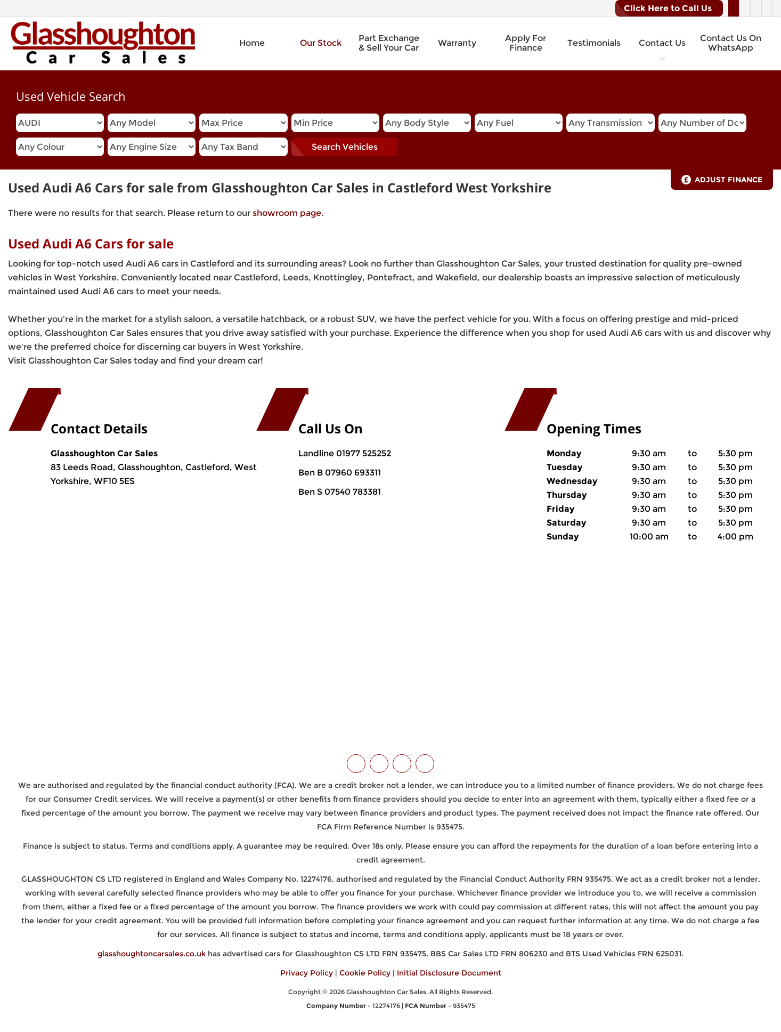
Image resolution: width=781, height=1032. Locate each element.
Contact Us (662, 43)
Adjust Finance (728, 179)
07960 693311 (352, 472)
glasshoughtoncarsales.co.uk (151, 953)
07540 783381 (351, 492)
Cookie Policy (364, 973)
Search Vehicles (345, 147)
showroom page (287, 213)
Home (252, 43)
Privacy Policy (306, 973)
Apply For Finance (525, 43)
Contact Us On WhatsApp (730, 43)
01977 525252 (363, 453)
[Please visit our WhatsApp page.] (766, 8)
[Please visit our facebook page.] (744, 8)
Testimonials (594, 43)
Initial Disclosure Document (449, 973)
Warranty (457, 43)
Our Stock (320, 43)
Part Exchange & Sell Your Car (389, 43)
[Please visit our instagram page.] (755, 8)
